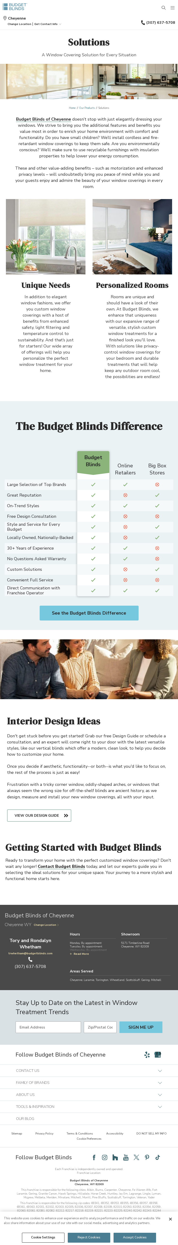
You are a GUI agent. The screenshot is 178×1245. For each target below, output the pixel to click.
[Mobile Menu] (172, 8)
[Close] (170, 1219)
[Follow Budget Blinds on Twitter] (136, 1157)
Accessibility (114, 1133)
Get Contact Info (48, 24)
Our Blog (25, 1118)
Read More (79, 954)
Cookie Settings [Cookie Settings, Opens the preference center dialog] (43, 1237)
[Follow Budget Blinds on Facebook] (94, 1157)
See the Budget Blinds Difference (89, 613)
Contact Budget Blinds (61, 866)
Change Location (46, 925)
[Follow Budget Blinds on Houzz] (115, 1157)
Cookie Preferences (89, 1139)
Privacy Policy (44, 1133)
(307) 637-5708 (158, 22)
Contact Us (89, 1070)
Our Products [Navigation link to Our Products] (87, 108)
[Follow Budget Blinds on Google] (157, 1054)
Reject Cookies (89, 1237)
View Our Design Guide (37, 815)
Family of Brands (89, 1082)
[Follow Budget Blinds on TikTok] (157, 1157)
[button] (19, 24)
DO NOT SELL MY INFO (151, 1133)
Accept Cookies (135, 1237)
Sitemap (16, 1133)
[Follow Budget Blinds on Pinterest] (147, 1157)
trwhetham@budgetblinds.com (30, 953)
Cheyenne (14, 18)
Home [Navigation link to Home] (72, 108)
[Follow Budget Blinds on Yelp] (147, 1054)
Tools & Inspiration (89, 1106)
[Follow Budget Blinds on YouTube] (126, 1157)
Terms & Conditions (80, 1133)
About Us (89, 1094)
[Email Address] (48, 1027)
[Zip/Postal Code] (100, 1027)
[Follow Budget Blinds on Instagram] (104, 1157)
